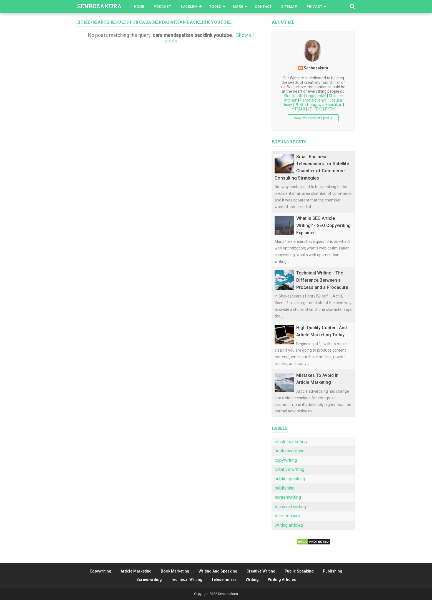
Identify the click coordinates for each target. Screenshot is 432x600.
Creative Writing (261, 571)
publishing (285, 488)
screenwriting (288, 497)
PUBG (300, 104)
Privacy (315, 7)
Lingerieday (316, 96)
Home (139, 7)
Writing (252, 579)
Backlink (189, 7)
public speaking (290, 478)
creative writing (289, 469)
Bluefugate (293, 96)
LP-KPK (314, 109)
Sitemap (289, 7)
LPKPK (329, 109)
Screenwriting (149, 579)
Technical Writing (186, 579)
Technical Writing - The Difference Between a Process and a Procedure (322, 280)
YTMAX (298, 109)
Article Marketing (136, 571)
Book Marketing (175, 571)
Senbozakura (99, 6)
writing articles (289, 525)
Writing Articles (282, 579)
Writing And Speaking (218, 571)
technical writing (290, 506)
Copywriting (100, 571)
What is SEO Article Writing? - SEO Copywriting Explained (323, 225)
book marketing (290, 450)
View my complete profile (313, 118)
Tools (215, 7)
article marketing (291, 441)
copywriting (286, 460)
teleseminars (287, 515)
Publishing (332, 571)
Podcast (162, 7)
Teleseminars (224, 579)
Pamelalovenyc (313, 100)
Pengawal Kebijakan (324, 104)
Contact (263, 7)
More (238, 7)
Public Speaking (299, 571)
